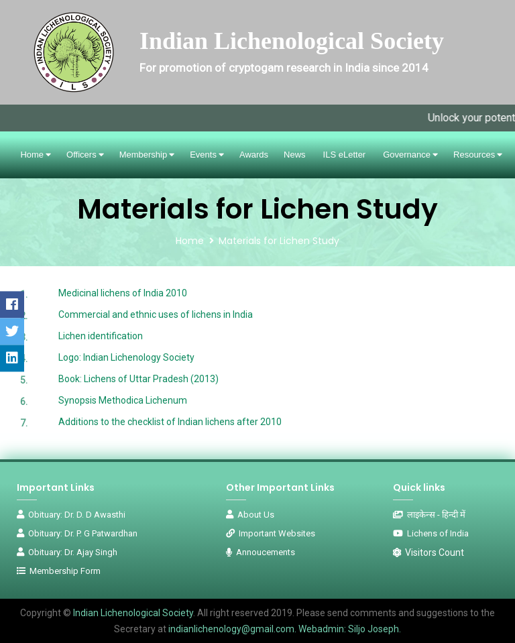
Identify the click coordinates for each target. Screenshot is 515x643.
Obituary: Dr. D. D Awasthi (71, 515)
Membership (147, 155)
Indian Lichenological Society (132, 612)
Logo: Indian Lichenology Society (126, 357)
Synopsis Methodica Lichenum (122, 400)
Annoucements (260, 552)
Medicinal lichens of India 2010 (122, 293)
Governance (410, 155)
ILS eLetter (344, 155)
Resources (477, 155)
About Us (250, 515)
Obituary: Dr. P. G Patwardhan (77, 533)
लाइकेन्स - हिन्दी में (429, 515)
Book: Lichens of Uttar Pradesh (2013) (138, 378)
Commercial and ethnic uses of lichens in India (155, 314)
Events (207, 155)
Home (35, 155)
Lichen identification (100, 336)
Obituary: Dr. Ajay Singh (67, 552)
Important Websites (270, 533)
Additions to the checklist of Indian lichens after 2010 (170, 421)
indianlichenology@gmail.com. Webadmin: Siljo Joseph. (284, 629)
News (295, 155)
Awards (253, 155)
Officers (85, 155)
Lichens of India (431, 533)
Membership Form (59, 571)
